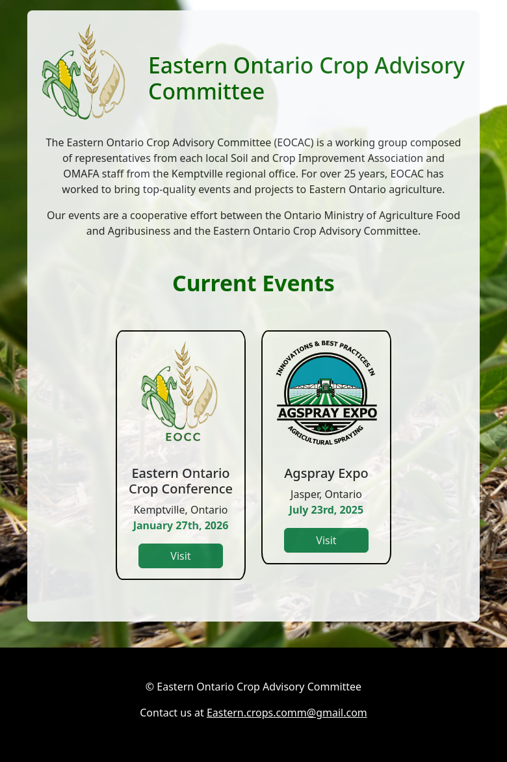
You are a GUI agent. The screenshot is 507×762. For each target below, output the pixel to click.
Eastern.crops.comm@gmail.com (287, 712)
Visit (180, 556)
